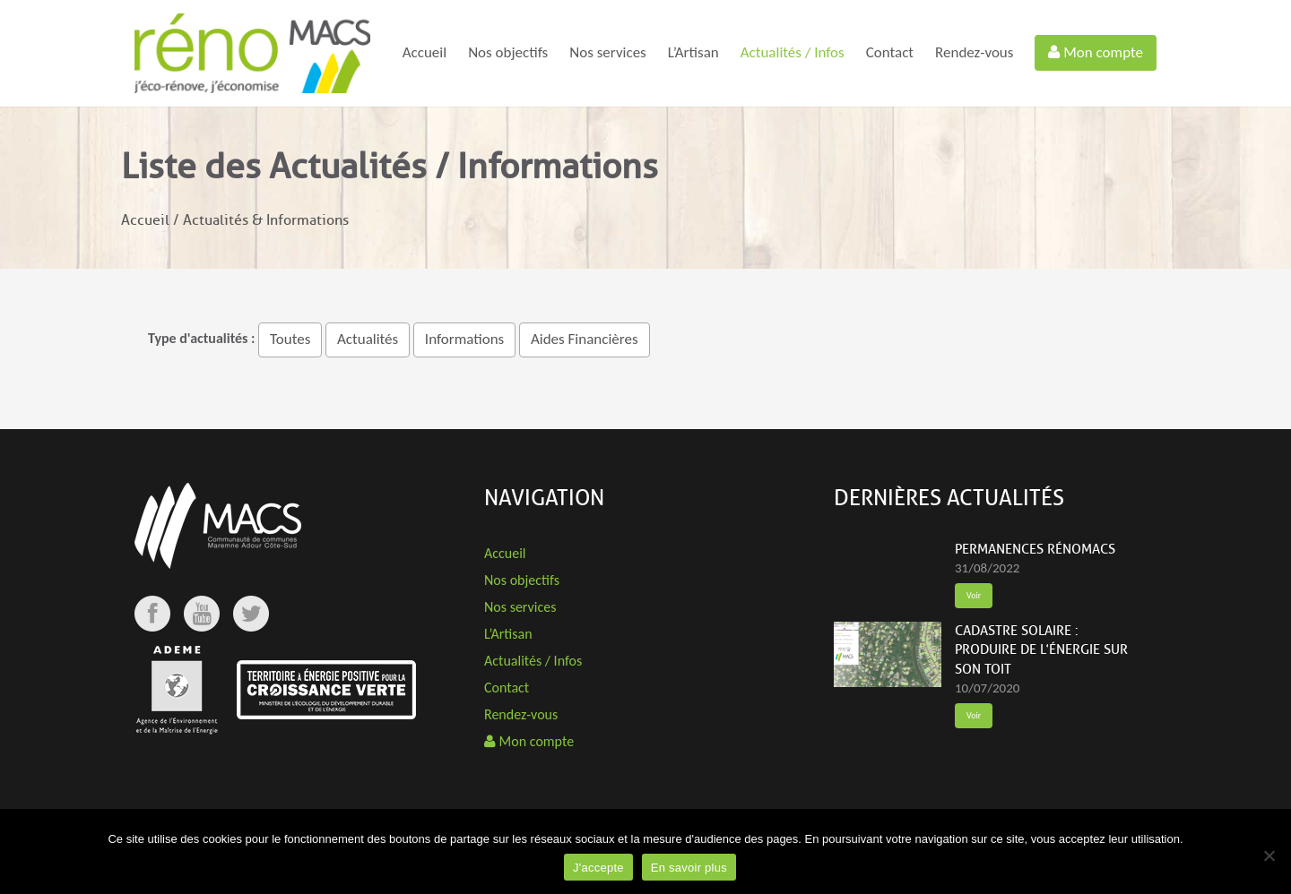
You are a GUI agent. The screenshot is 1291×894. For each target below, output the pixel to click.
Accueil (424, 52)
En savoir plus (689, 867)
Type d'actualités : (201, 338)
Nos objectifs (508, 52)
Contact (890, 52)
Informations (464, 339)
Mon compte (1095, 52)
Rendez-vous (974, 52)
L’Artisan (693, 52)
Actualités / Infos (793, 52)
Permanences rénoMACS (1035, 549)
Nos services (607, 52)
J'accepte (598, 867)
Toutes (290, 339)
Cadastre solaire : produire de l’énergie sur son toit (1041, 650)
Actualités (367, 339)
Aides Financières (584, 339)
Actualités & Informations (266, 220)
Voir (973, 595)
